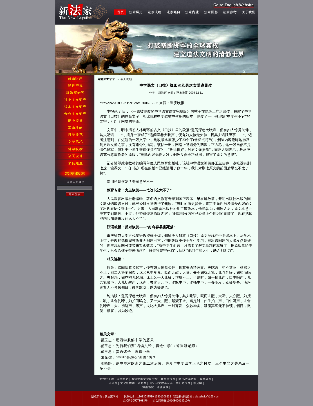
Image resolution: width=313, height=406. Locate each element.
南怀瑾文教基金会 (161, 383)
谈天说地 (126, 79)
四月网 (142, 383)
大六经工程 (106, 379)
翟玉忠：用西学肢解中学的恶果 (127, 340)
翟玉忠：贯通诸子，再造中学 (125, 352)
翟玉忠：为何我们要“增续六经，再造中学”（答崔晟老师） (150, 346)
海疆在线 (163, 387)
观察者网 (205, 379)
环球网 (113, 383)
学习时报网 (183, 383)
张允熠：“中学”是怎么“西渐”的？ (128, 357)
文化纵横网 (127, 383)
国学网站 (123, 379)
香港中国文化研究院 (145, 379)
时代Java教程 (188, 379)
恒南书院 (148, 387)
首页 (113, 79)
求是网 (197, 383)
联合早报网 (168, 379)
